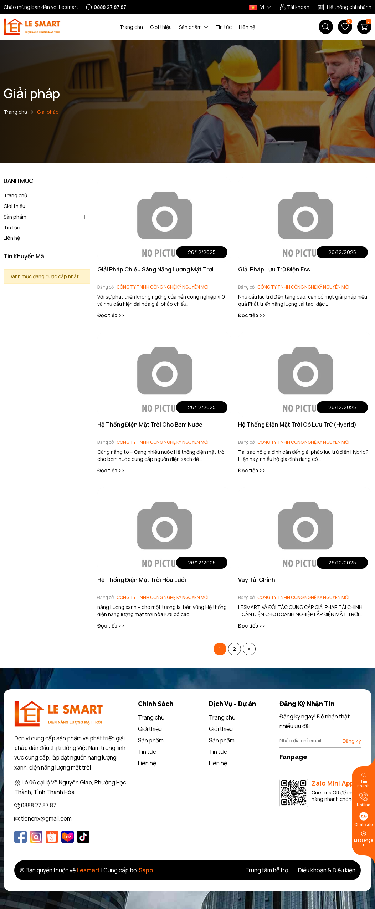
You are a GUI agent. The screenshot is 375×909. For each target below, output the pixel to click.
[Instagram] (36, 837)
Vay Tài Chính (256, 580)
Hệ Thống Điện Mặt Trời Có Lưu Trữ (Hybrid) (297, 424)
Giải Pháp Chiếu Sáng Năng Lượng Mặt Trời (155, 269)
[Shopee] (52, 837)
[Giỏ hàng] (364, 27)
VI (256, 7)
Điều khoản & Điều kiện (326, 870)
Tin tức (223, 27)
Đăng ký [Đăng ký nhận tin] (352, 740)
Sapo (146, 870)
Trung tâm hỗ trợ (266, 870)
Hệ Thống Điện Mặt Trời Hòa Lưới (141, 580)
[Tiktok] (83, 837)
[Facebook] (20, 837)
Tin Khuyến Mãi (25, 256)
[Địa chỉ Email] (320, 740)
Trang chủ (131, 27)
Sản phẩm (193, 27)
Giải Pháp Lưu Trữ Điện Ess (274, 269)
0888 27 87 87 (38, 805)
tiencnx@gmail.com (46, 818)
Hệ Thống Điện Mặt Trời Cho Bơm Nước (149, 424)
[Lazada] (67, 837)
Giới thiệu (161, 27)
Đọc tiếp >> (111, 315)
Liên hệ (247, 27)
